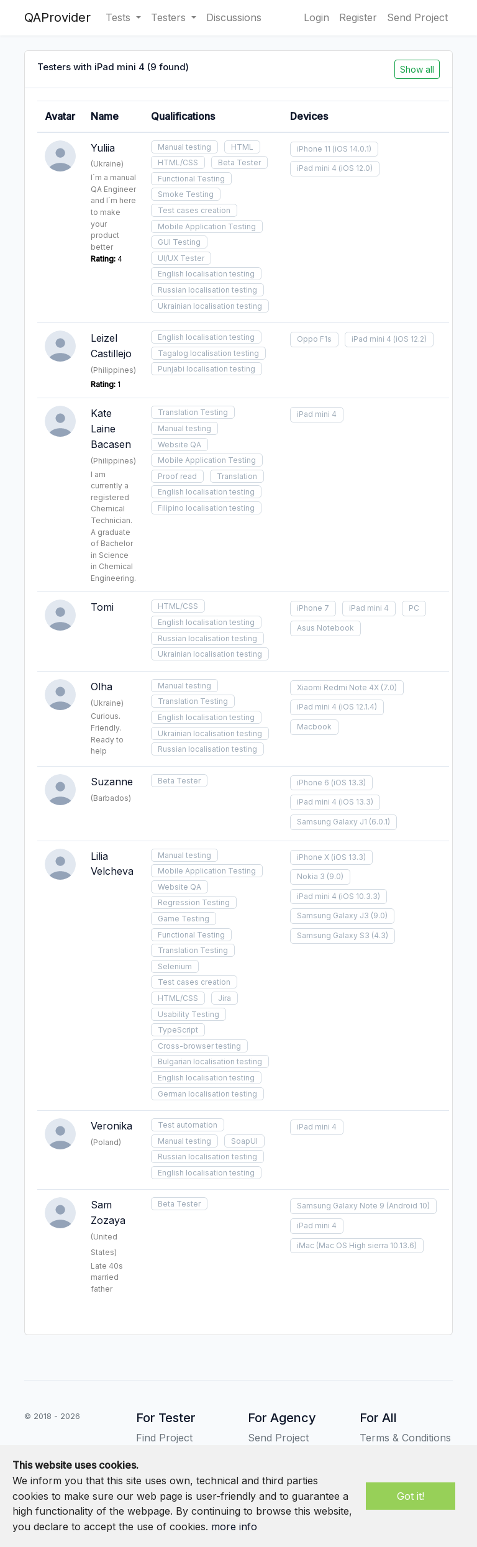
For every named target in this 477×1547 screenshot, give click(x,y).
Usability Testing (188, 1014)
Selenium (175, 966)
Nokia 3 (311, 876)
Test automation (187, 1124)
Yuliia (103, 148)
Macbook (314, 726)
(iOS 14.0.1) (351, 148)
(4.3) (379, 935)
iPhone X (313, 857)
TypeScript (178, 1029)
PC (414, 608)
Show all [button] (417, 69)
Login (316, 17)
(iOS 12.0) (355, 168)
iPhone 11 (313, 148)
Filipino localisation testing (206, 508)
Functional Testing (191, 178)
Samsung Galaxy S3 (333, 935)
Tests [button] (120, 17)
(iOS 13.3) (348, 782)
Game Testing (183, 918)
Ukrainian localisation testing (210, 306)
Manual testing (184, 147)
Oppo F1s (314, 339)
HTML (242, 147)
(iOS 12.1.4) (357, 706)
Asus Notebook (325, 627)
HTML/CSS (178, 162)
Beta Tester (239, 162)
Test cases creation (194, 210)
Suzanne (112, 781)
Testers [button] (170, 17)
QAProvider (57, 17)
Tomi (102, 607)
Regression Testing (194, 902)
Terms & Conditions (405, 1437)
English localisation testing (206, 273)
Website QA (179, 444)
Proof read (177, 476)
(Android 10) (408, 1205)
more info (234, 1526)
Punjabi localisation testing (206, 368)
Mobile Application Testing (207, 226)
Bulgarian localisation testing (210, 1061)
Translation (237, 476)
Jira (224, 998)
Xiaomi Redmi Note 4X (338, 687)
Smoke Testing (186, 194)
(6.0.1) (379, 821)
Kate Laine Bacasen (111, 428)
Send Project (417, 17)
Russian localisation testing (207, 289)
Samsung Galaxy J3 (333, 915)
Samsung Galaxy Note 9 (340, 1205)
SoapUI (244, 1141)
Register (358, 17)
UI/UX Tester (181, 258)
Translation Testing (193, 412)
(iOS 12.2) (410, 339)
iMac (305, 1245)
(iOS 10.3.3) (359, 896)
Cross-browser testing (199, 1046)
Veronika (111, 1126)
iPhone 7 (313, 608)
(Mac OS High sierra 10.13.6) (366, 1245)
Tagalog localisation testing (208, 353)
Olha (101, 686)
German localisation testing (207, 1093)
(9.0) (335, 876)
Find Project (164, 1437)
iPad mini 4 (317, 168)
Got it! (410, 1496)
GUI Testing (179, 242)
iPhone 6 (313, 782)
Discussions (233, 17)
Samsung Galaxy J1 (332, 821)
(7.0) (389, 687)
